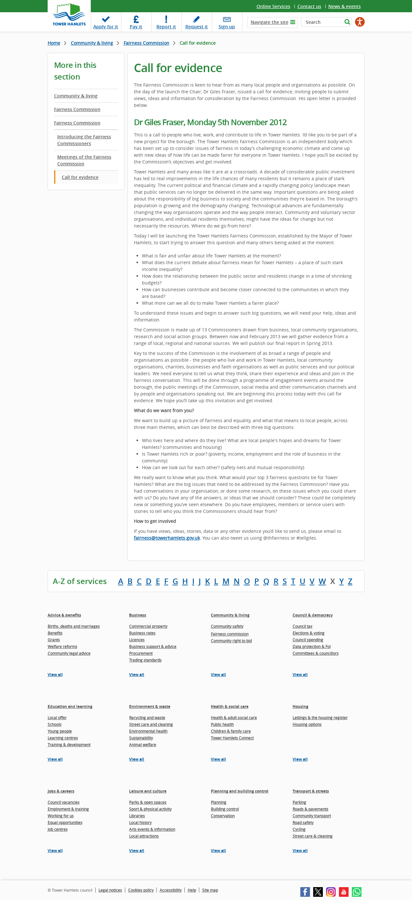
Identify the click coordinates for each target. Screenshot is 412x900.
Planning (218, 802)
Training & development (69, 744)
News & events (344, 6)
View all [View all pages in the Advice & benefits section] (55, 674)
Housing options (307, 724)
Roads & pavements (310, 809)
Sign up (227, 26)
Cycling (299, 829)
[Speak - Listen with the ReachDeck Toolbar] (360, 22)
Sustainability (141, 737)
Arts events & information (152, 829)
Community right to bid (231, 640)
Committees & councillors (316, 653)
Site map (210, 890)
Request (196, 26)
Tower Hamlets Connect (232, 737)
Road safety (303, 822)
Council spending (308, 639)
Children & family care (231, 731)
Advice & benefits (64, 615)
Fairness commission (229, 633)
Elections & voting (308, 633)
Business (137, 615)
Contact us (309, 6)
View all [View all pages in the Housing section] (300, 759)
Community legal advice (69, 653)
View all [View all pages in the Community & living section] (218, 674)
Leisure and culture (147, 791)
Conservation (223, 815)
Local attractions (144, 836)
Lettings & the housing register (320, 717)
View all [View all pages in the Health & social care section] (218, 759)
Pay (136, 26)
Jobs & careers (61, 791)
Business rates (142, 633)
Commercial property (148, 626)
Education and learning (70, 706)
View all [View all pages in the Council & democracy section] (300, 674)
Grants (54, 639)
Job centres (58, 829)
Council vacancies (64, 802)
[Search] (321, 22)
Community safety (227, 626)
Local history (140, 822)
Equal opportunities (65, 822)
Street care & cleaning (312, 836)
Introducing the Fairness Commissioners (84, 140)
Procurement (141, 653)
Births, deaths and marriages (74, 626)
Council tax (302, 626)
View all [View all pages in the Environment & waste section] (136, 759)
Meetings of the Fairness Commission (84, 160)
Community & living (92, 43)
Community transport (312, 815)
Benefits (55, 633)
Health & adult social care (234, 717)
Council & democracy (313, 615)
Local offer (57, 717)
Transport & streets (311, 791)
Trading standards (145, 660)
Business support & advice (152, 646)
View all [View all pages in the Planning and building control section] (218, 850)
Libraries (137, 815)
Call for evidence (80, 177)
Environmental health (148, 731)
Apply (105, 26)
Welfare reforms (62, 646)
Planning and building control (239, 791)
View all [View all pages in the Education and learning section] (55, 759)
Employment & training (68, 809)
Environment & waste (149, 706)
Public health (222, 724)
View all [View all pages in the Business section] (136, 674)
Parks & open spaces (147, 802)
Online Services (273, 6)
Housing (300, 706)
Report (166, 26)
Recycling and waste (147, 717)
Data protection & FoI (312, 646)
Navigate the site (269, 22)
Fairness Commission (146, 43)
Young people (60, 731)
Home (54, 43)
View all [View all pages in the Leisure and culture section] (136, 850)
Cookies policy (141, 890)
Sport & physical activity (150, 809)
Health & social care (229, 706)
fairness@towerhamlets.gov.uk (167, 538)
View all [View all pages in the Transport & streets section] (300, 850)
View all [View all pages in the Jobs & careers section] (55, 850)
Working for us (61, 815)
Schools (54, 724)
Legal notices (110, 890)
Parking (299, 802)
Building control (225, 809)
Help (192, 890)
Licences (137, 639)
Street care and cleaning (151, 724)
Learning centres (63, 737)
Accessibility (171, 890)
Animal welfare (142, 744)
